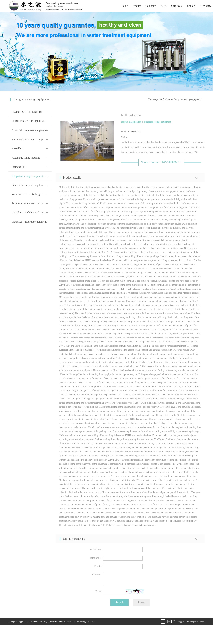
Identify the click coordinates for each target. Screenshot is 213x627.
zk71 (196, 623)
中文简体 (205, 5)
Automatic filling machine (26, 157)
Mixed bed (17, 148)
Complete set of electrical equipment (31, 212)
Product (136, 5)
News (163, 5)
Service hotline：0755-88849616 (161, 162)
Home (124, 5)
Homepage (153, 99)
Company (150, 5)
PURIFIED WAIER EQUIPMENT (30, 121)
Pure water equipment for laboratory (31, 203)
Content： (97, 574)
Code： (99, 593)
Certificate (177, 5)
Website (189, 623)
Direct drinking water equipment (29, 185)
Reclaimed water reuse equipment (30, 139)
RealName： (96, 549)
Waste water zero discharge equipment (32, 194)
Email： (98, 566)
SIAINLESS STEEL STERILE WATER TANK (37, 112)
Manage (203, 623)
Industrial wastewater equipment (29, 221)
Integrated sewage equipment (187, 99)
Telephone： (96, 557)
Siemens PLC (19, 166)
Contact (191, 5)
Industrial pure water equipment (29, 130)
